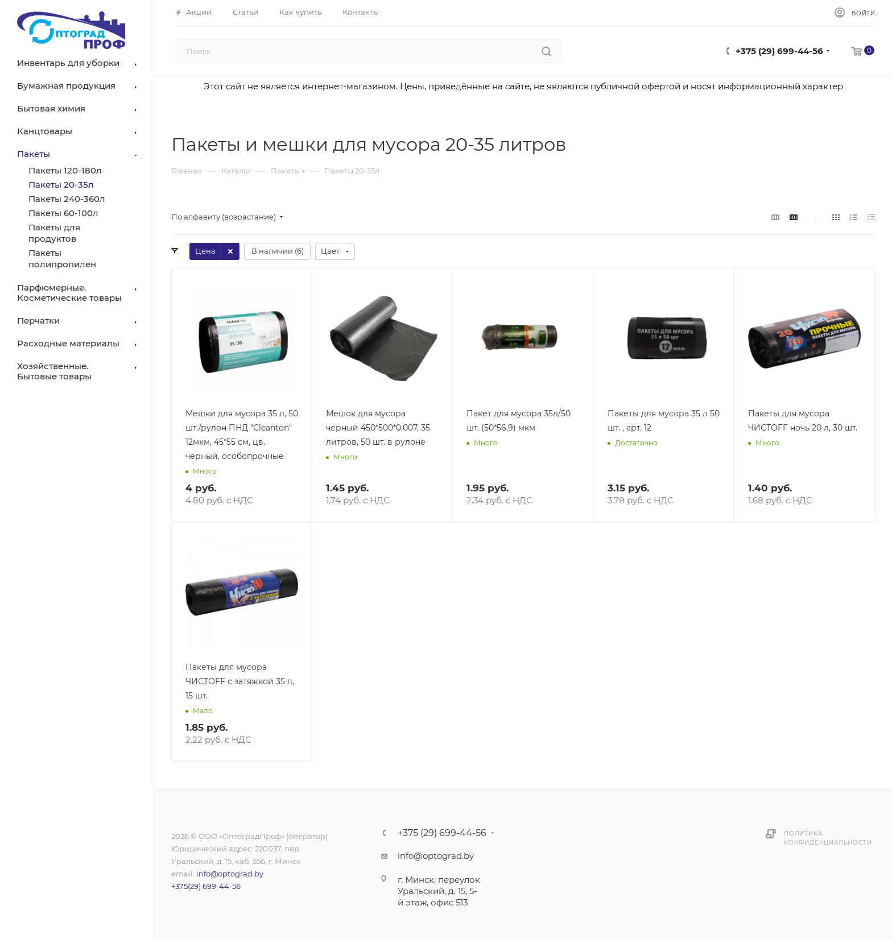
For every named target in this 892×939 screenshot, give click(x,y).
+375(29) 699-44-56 (206, 886)
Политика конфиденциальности (828, 838)
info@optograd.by (229, 873)
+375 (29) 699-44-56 (779, 50)
